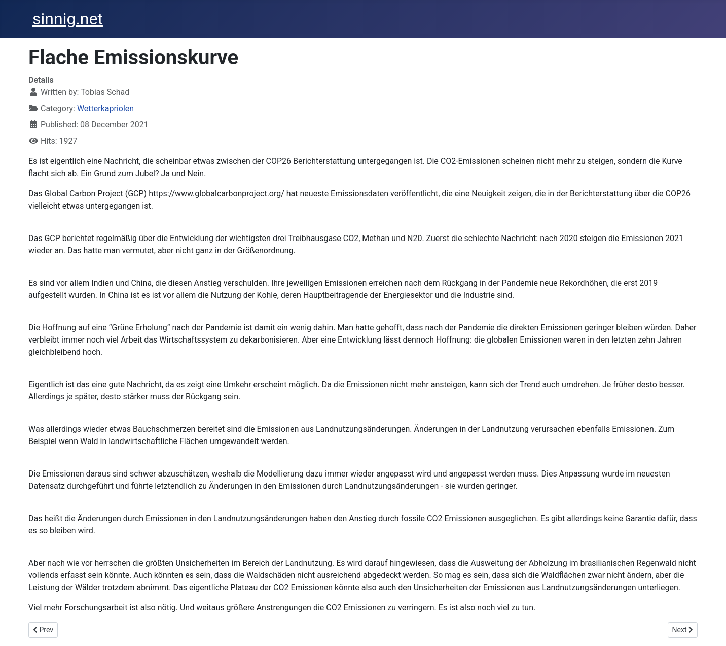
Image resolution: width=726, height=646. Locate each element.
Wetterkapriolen (105, 108)
